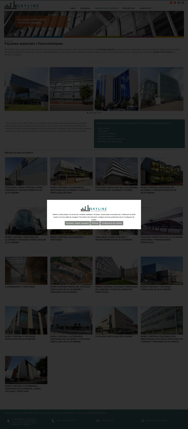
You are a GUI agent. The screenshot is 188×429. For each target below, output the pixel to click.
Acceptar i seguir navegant (77, 223)
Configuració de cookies (112, 223)
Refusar (95, 223)
